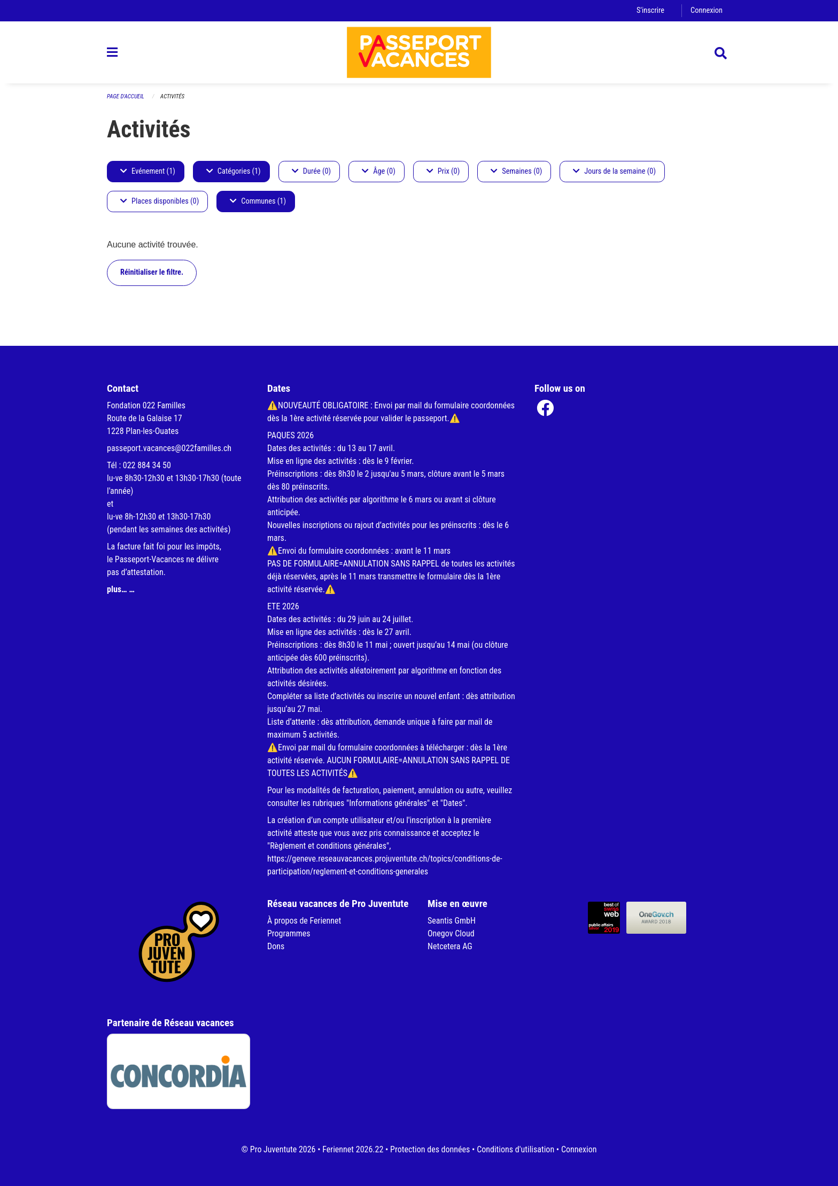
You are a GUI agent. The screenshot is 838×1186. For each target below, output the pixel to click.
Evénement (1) (147, 171)
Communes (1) (258, 201)
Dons (275, 946)
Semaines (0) (516, 171)
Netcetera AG (450, 946)
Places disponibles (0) (159, 201)
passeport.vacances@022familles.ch (169, 448)
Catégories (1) (233, 171)
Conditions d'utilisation (515, 1149)
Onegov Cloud (451, 933)
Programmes (289, 933)
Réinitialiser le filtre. (151, 272)
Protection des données (430, 1149)
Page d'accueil (125, 96)
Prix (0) (443, 171)
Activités (172, 96)
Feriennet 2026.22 (352, 1149)
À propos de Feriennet (304, 921)
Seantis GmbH (452, 921)
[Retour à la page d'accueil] (419, 52)
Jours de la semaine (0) (614, 171)
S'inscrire (650, 10)
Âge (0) (378, 171)
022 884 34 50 (147, 465)
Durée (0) (311, 171)
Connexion (706, 10)
